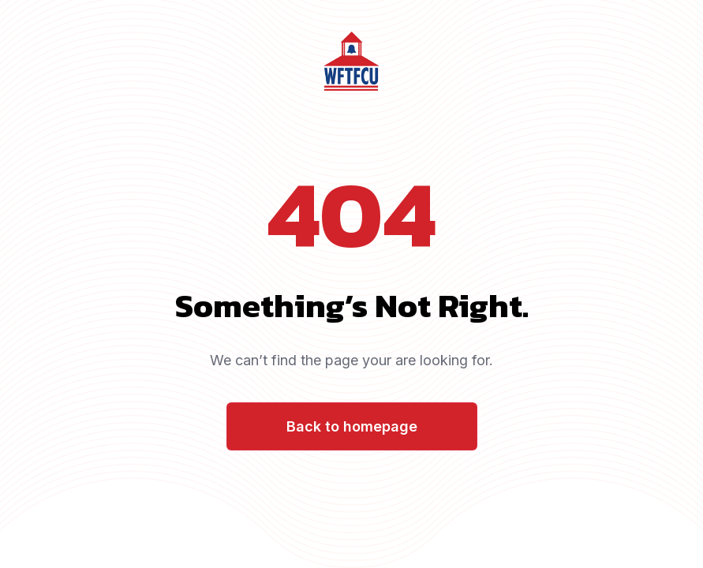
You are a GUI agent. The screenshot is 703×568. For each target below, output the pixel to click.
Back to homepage (351, 426)
